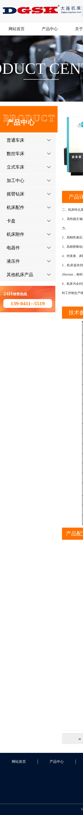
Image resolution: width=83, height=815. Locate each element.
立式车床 (15, 167)
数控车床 (15, 153)
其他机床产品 (20, 274)
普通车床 (15, 140)
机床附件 (15, 234)
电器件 (13, 247)
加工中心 (15, 180)
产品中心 (50, 29)
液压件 (13, 261)
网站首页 (17, 29)
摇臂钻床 (15, 194)
